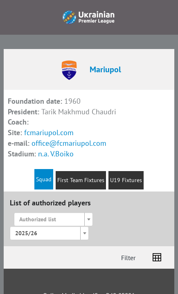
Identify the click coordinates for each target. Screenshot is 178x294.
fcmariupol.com (49, 132)
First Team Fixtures (80, 180)
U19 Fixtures (126, 180)
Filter (128, 258)
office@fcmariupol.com (69, 143)
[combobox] (53, 219)
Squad (44, 179)
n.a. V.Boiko (56, 153)
